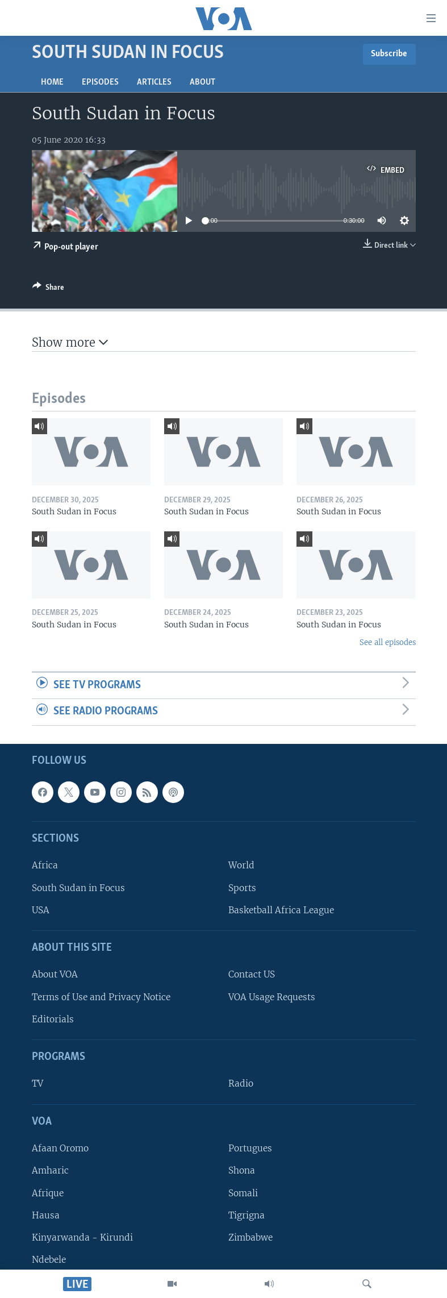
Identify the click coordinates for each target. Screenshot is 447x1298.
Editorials (53, 1019)
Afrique (48, 1192)
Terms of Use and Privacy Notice (101, 997)
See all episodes (388, 642)
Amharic (50, 1170)
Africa (45, 865)
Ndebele (49, 1259)
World (241, 865)
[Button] (48, 289)
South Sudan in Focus (78, 888)
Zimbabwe (250, 1237)
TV (37, 1083)
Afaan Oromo (60, 1148)
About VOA (55, 974)
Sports (242, 888)
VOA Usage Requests (271, 997)
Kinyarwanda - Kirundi (82, 1237)
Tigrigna (246, 1215)
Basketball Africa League (281, 910)
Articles (154, 82)
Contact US (251, 974)
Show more (70, 342)
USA (40, 910)
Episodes (100, 82)
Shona (241, 1170)
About (202, 82)
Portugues (250, 1148)
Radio (240, 1083)
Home (52, 82)
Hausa (46, 1215)
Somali (243, 1192)
